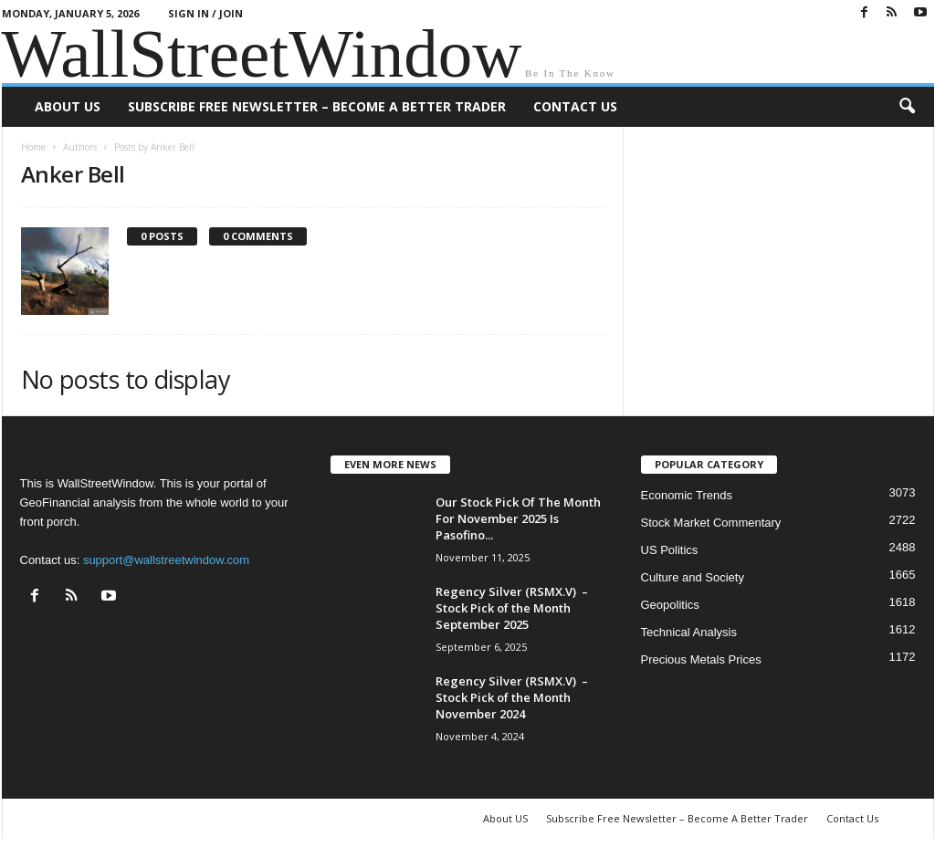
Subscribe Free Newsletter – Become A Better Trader (317, 106)
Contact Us (575, 106)
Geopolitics (670, 605)
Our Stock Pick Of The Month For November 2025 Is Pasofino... (518, 518)
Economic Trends (686, 495)
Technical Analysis (689, 632)
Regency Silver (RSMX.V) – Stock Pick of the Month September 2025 (512, 608)
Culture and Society (692, 577)
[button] (907, 107)
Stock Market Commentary (711, 522)
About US (67, 106)
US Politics (670, 550)
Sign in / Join (205, 13)
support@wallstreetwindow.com (166, 560)
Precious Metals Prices (701, 659)
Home (33, 147)
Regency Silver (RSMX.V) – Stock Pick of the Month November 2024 (512, 697)
